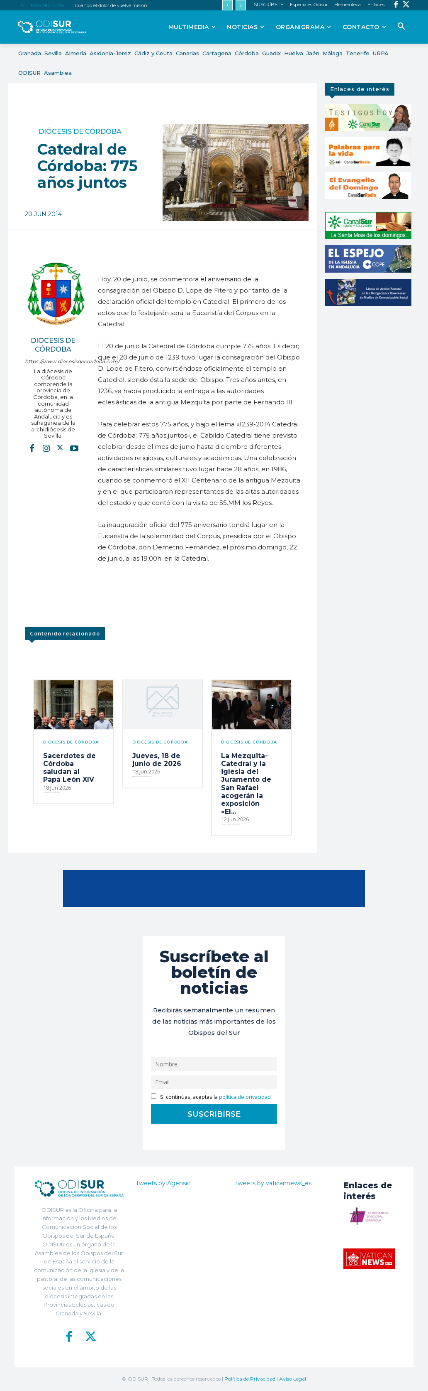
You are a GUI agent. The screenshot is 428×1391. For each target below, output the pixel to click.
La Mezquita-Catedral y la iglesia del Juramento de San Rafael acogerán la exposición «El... (246, 783)
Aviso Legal (292, 1379)
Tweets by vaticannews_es (272, 1183)
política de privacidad (245, 1096)
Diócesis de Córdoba (80, 131)
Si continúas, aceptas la (211, 1096)
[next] (241, 5)
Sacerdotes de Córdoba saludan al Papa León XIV (69, 768)
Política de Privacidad (249, 1379)
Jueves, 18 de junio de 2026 (156, 760)
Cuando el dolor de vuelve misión (111, 5)
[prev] (227, 5)
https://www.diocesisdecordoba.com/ (53, 361)
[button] (401, 27)
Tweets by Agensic (163, 1183)
